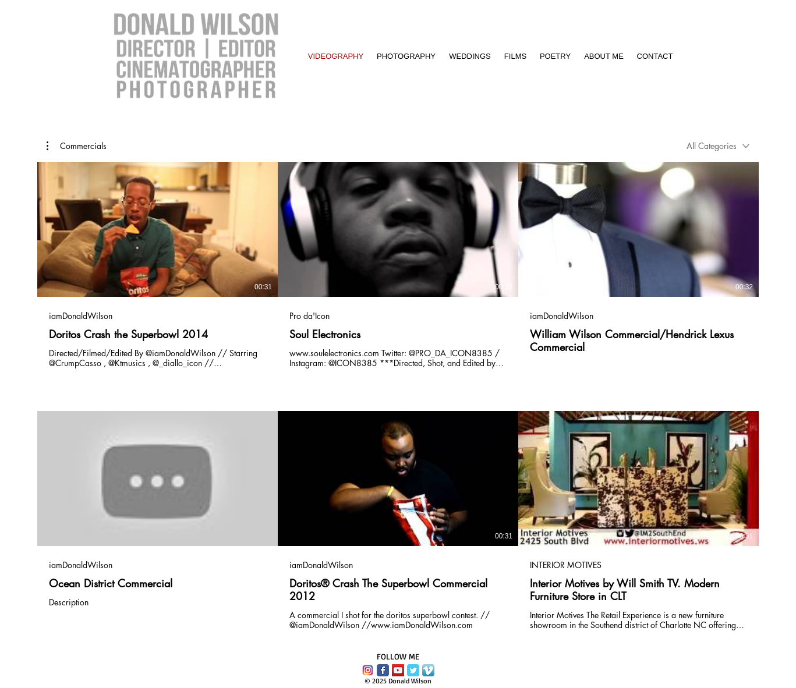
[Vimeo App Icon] (428, 670)
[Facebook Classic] (383, 670)
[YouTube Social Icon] (398, 670)
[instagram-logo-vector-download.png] (368, 670)
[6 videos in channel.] (398, 396)
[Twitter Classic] (413, 670)
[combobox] (718, 146)
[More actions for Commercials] (77, 146)
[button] (77, 146)
